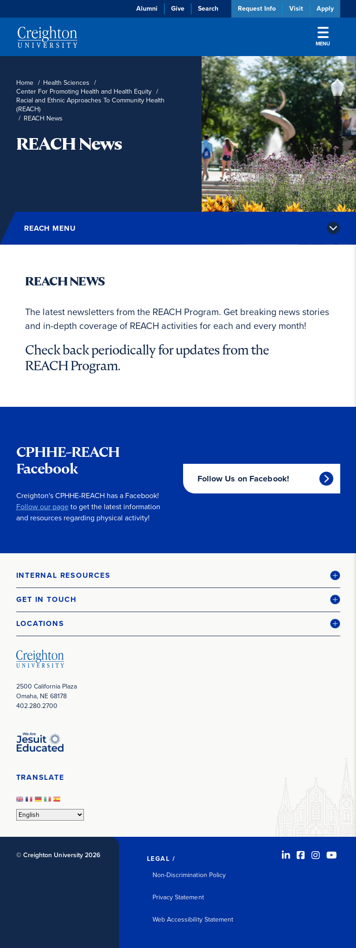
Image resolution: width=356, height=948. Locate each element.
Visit (296, 8)
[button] (178, 576)
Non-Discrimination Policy (189, 875)
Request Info (257, 8)
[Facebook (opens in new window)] (300, 855)
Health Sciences (66, 82)
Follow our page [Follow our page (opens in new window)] (42, 506)
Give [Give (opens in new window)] (177, 8)
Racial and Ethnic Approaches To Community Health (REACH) (90, 105)
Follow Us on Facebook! (243, 479)
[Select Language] (50, 815)
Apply (325, 8)
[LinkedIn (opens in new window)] (286, 855)
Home (24, 82)
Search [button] (208, 8)
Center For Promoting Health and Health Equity (84, 91)
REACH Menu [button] (50, 228)
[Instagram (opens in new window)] (315, 855)
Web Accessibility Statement (193, 919)
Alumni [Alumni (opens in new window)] (147, 8)
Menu (323, 37)
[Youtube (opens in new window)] (331, 855)
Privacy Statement (178, 897)
